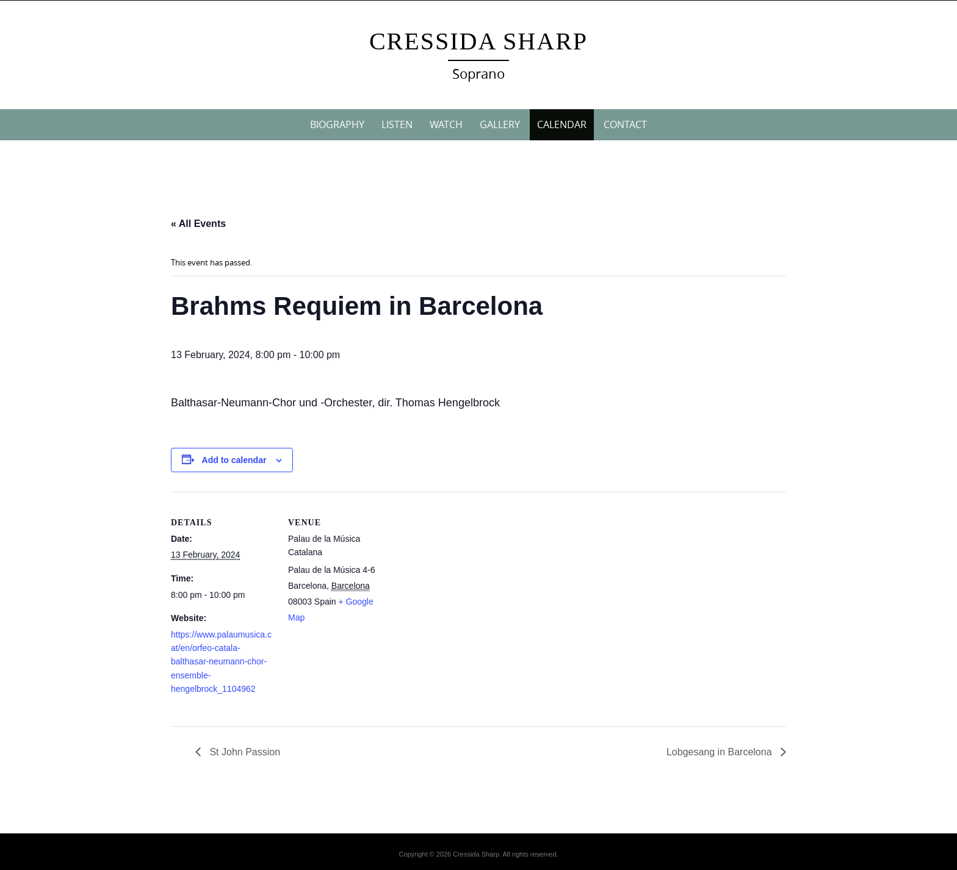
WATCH (446, 124)
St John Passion (243, 752)
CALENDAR (562, 124)
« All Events (198, 223)
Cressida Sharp (478, 41)
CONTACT (625, 124)
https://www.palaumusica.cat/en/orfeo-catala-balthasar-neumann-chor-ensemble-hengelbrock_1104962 (221, 662)
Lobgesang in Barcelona (720, 752)
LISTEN (397, 124)
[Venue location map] (469, 576)
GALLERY (500, 124)
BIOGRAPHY (337, 124)
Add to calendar (234, 460)
